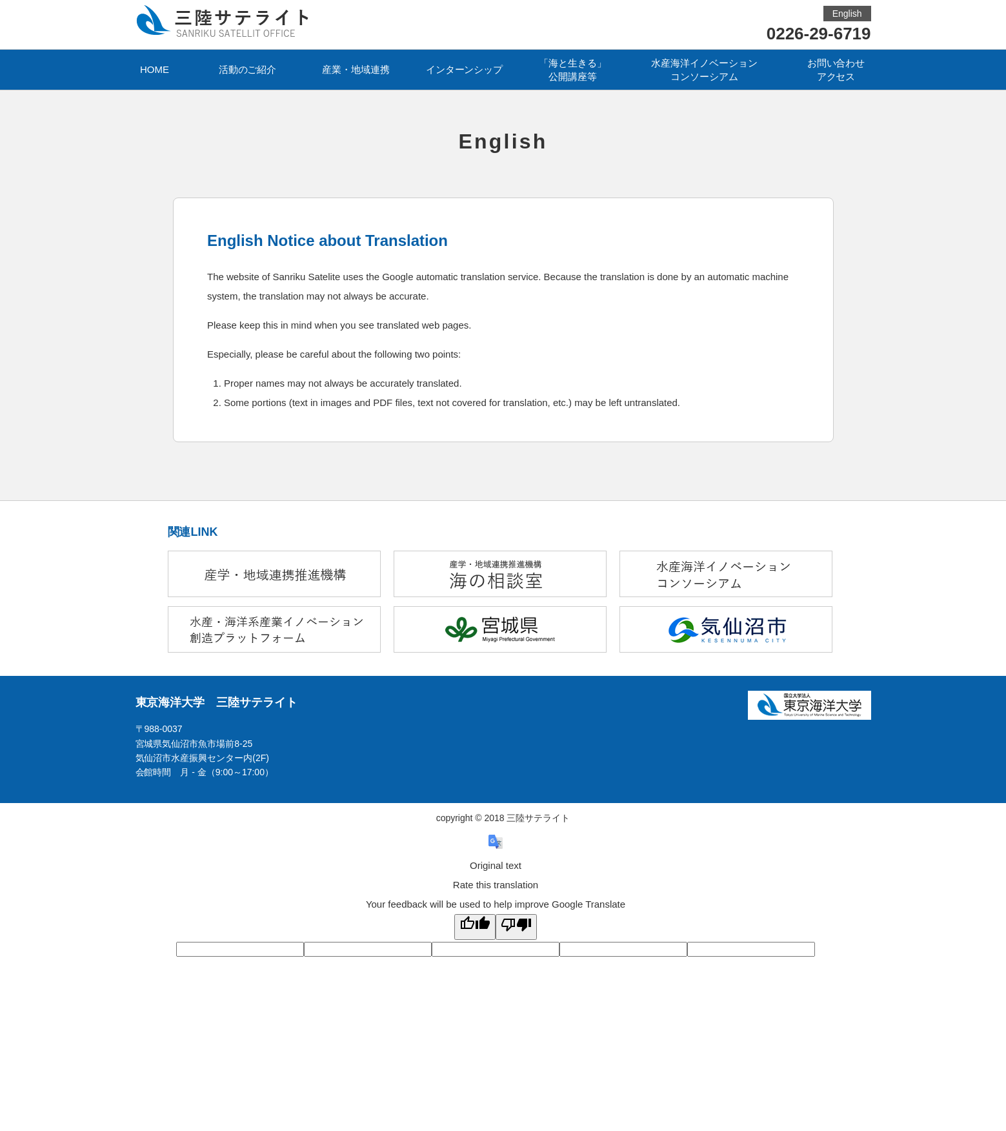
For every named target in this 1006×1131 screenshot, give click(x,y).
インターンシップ (464, 69)
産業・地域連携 (356, 69)
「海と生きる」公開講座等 (573, 69)
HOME (154, 69)
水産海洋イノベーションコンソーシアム (704, 69)
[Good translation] (475, 927)
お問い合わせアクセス (836, 69)
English (847, 13)
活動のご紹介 (248, 69)
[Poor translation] (516, 927)
